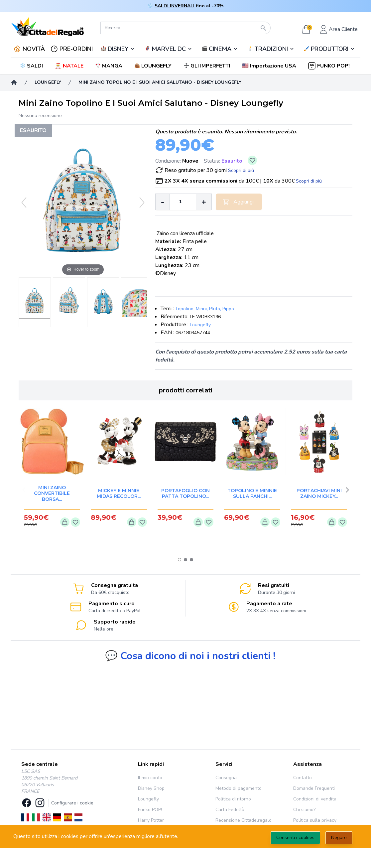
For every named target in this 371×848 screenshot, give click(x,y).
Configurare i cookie (72, 803)
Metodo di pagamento (238, 788)
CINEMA (220, 49)
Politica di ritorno (233, 799)
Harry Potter (151, 820)
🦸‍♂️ (168, 49)
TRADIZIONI (271, 49)
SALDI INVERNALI (174, 6)
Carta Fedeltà (229, 809)
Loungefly (200, 325)
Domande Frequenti (314, 788)
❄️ (32, 66)
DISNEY (118, 49)
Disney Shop (151, 788)
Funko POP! (150, 809)
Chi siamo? (304, 809)
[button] (270, 65)
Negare (339, 837)
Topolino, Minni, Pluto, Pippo (204, 309)
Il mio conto (150, 778)
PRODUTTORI (329, 49)
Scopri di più (241, 170)
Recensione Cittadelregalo (243, 820)
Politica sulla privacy (314, 820)
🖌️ (329, 49)
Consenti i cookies (295, 837)
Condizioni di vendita (314, 799)
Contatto (302, 778)
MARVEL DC (169, 49)
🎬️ (220, 49)
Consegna (226, 778)
